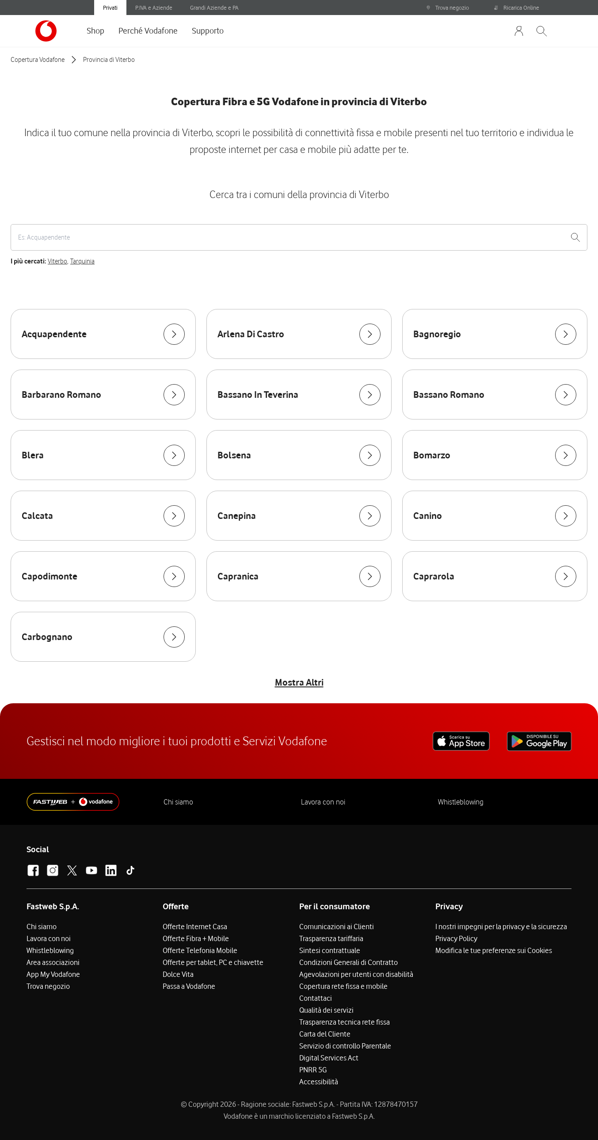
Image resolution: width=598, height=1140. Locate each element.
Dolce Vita (178, 974)
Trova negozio (447, 7)
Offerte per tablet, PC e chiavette (213, 962)
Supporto (208, 30)
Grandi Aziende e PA (214, 7)
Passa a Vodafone (189, 986)
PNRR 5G (313, 1069)
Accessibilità (318, 1081)
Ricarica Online (516, 7)
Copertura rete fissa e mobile (343, 986)
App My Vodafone (53, 974)
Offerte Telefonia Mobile (200, 950)
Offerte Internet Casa (195, 926)
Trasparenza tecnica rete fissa (344, 1022)
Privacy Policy (456, 938)
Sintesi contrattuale (329, 950)
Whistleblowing (461, 801)
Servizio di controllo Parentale (345, 1045)
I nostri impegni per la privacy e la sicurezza (501, 926)
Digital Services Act (328, 1057)
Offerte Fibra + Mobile (196, 938)
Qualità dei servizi (326, 1010)
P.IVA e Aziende (153, 7)
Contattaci (315, 998)
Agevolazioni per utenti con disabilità (356, 974)
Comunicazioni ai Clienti (336, 926)
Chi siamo (178, 801)
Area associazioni (53, 962)
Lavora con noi (323, 801)
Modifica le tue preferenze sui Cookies (493, 950)
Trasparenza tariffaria (331, 938)
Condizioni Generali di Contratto (348, 962)
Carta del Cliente (324, 1033)
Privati (110, 7)
